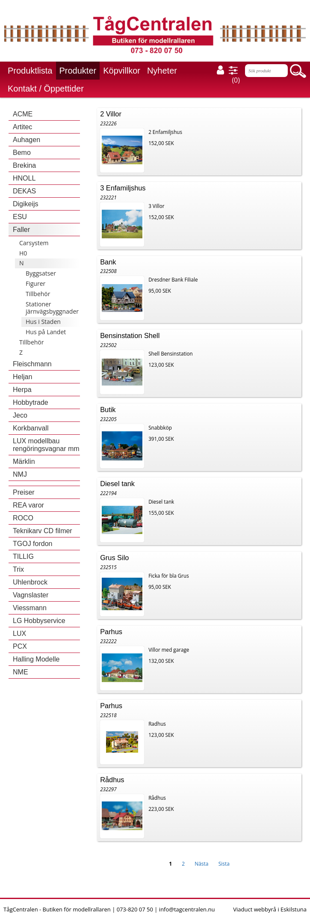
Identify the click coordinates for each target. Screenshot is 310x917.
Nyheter (162, 70)
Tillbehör (38, 294)
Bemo (22, 152)
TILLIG (23, 556)
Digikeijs (25, 204)
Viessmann (30, 607)
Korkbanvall (31, 428)
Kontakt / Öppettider (46, 88)
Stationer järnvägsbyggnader (52, 307)
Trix (18, 569)
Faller (21, 229)
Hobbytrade (30, 402)
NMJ (20, 474)
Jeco (20, 415)
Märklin (24, 461)
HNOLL (24, 178)
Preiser (24, 492)
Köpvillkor (121, 70)
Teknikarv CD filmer (42, 530)
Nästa (201, 863)
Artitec (22, 127)
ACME (22, 114)
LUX (19, 633)
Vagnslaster (30, 595)
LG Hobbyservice (39, 620)
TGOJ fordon (32, 543)
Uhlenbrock (30, 582)
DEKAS (24, 191)
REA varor (28, 505)
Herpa (22, 389)
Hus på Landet (46, 332)
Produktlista (30, 70)
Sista (224, 863)
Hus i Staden (43, 322)
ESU (20, 216)
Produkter (78, 70)
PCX (20, 646)
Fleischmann (32, 364)
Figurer (35, 283)
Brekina (24, 165)
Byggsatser (41, 273)
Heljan (22, 376)
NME (20, 672)
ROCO (23, 518)
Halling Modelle (36, 659)
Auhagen (26, 139)
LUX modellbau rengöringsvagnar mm (46, 444)
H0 (23, 253)
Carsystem (34, 243)
